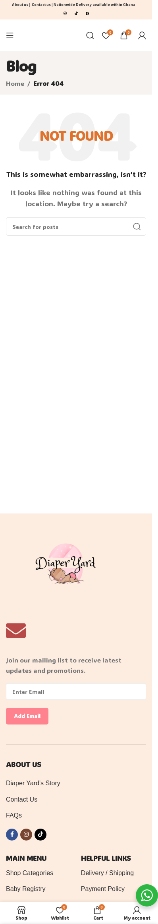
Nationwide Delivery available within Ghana (95, 4)
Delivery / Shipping (107, 873)
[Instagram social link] (26, 835)
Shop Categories (29, 873)
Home (15, 83)
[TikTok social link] (40, 835)
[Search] (90, 35)
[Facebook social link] (12, 835)
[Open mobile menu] (10, 35)
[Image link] (65, 12)
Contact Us (21, 799)
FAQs (14, 815)
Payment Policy (103, 888)
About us (20, 4)
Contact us (41, 4)
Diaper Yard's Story (33, 783)
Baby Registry (26, 888)
